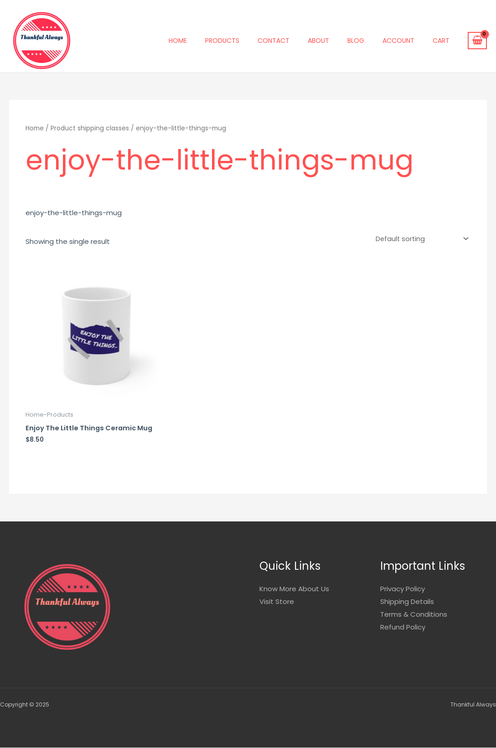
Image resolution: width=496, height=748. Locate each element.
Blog (355, 40)
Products (222, 40)
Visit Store (276, 602)
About (318, 40)
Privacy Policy (402, 589)
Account (398, 40)
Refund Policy (402, 627)
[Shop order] (419, 239)
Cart (441, 40)
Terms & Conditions (413, 614)
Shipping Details (407, 602)
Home (178, 40)
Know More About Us (294, 589)
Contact (273, 40)
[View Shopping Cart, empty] (477, 40)
